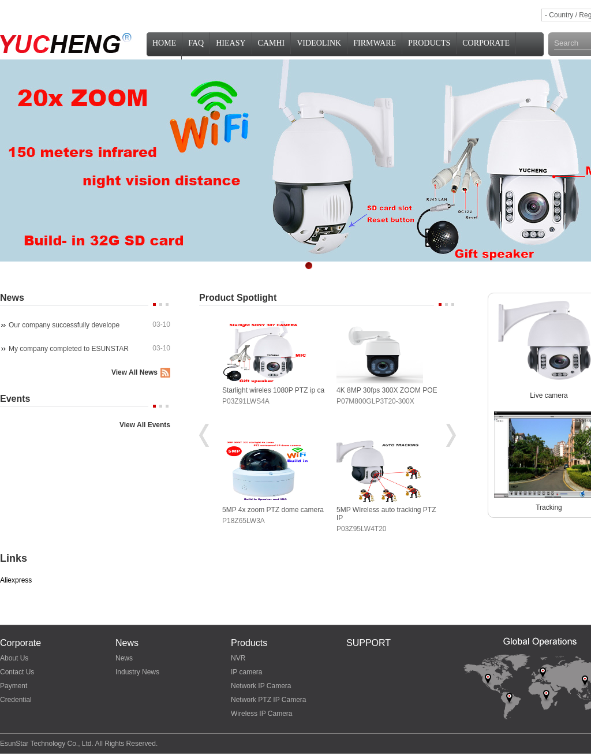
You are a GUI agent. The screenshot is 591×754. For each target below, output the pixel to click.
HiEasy (230, 43)
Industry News (137, 672)
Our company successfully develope (64, 325)
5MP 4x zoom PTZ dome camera (273, 510)
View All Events (144, 425)
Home (164, 43)
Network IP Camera (261, 686)
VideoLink (319, 43)
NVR (238, 658)
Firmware (374, 43)
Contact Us (17, 672)
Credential (16, 700)
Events (15, 399)
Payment (13, 686)
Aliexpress (16, 580)
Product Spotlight (237, 298)
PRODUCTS (429, 43)
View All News (134, 372)
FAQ (196, 43)
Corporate (486, 43)
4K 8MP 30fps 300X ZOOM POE (386, 390)
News (12, 298)
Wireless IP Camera (261, 714)
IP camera (246, 672)
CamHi (271, 43)
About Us (14, 658)
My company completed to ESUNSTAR (69, 349)
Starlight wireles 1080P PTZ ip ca (273, 390)
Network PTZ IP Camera (268, 700)
